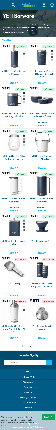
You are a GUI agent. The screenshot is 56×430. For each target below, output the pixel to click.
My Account (28, 382)
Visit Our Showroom (28, 387)
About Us (28, 392)
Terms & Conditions (28, 402)
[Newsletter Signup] (49, 362)
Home (28, 371)
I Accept (48, 417)
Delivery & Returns (28, 397)
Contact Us (28, 407)
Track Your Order (28, 377)
